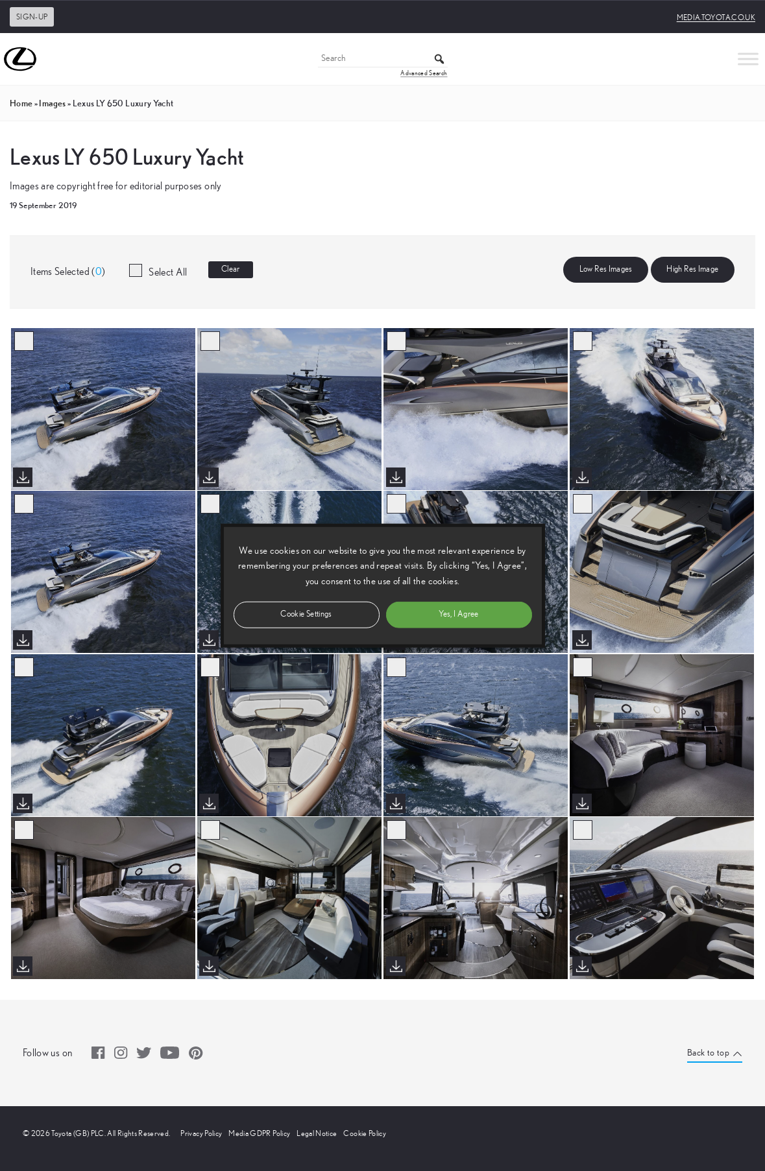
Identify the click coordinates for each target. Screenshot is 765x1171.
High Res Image (692, 269)
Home (21, 103)
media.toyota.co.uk (716, 17)
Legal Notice (317, 1133)
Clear (230, 269)
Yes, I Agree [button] (458, 613)
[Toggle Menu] (748, 59)
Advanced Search (423, 73)
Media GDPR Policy (259, 1133)
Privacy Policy (201, 1133)
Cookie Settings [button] (306, 613)
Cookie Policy (364, 1133)
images (52, 103)
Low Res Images (606, 269)
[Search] (383, 59)
